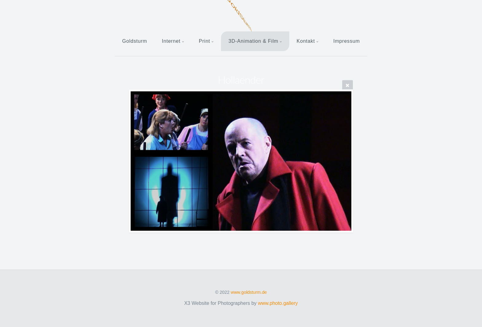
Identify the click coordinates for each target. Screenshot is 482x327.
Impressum (346, 41)
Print (204, 41)
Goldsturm (134, 41)
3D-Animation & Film (253, 41)
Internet (171, 41)
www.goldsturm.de (249, 292)
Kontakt (306, 41)
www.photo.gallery (278, 303)
